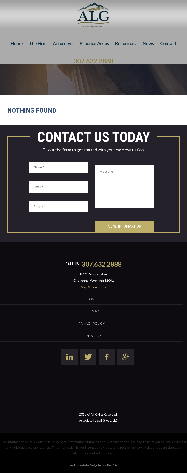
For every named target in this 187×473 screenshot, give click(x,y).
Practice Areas (94, 43)
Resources (125, 43)
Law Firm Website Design (82, 465)
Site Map (91, 311)
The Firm (38, 43)
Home (17, 43)
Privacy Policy (92, 323)
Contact (168, 43)
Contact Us (91, 336)
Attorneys (63, 43)
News (148, 43)
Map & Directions (93, 287)
